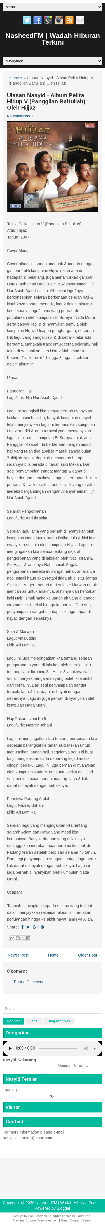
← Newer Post (16, 955)
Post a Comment (28, 982)
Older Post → (90, 955)
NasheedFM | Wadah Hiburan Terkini (52, 39)
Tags (34, 1021)
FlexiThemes (37, 1216)
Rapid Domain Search (77, 1220)
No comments (18, 116)
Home (14, 78)
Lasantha (83, 1216)
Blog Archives (59, 1021)
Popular (13, 1021)
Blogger (64, 1208)
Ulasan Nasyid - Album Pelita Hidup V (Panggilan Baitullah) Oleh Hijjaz (46, 101)
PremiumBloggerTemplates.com (35, 1220)
